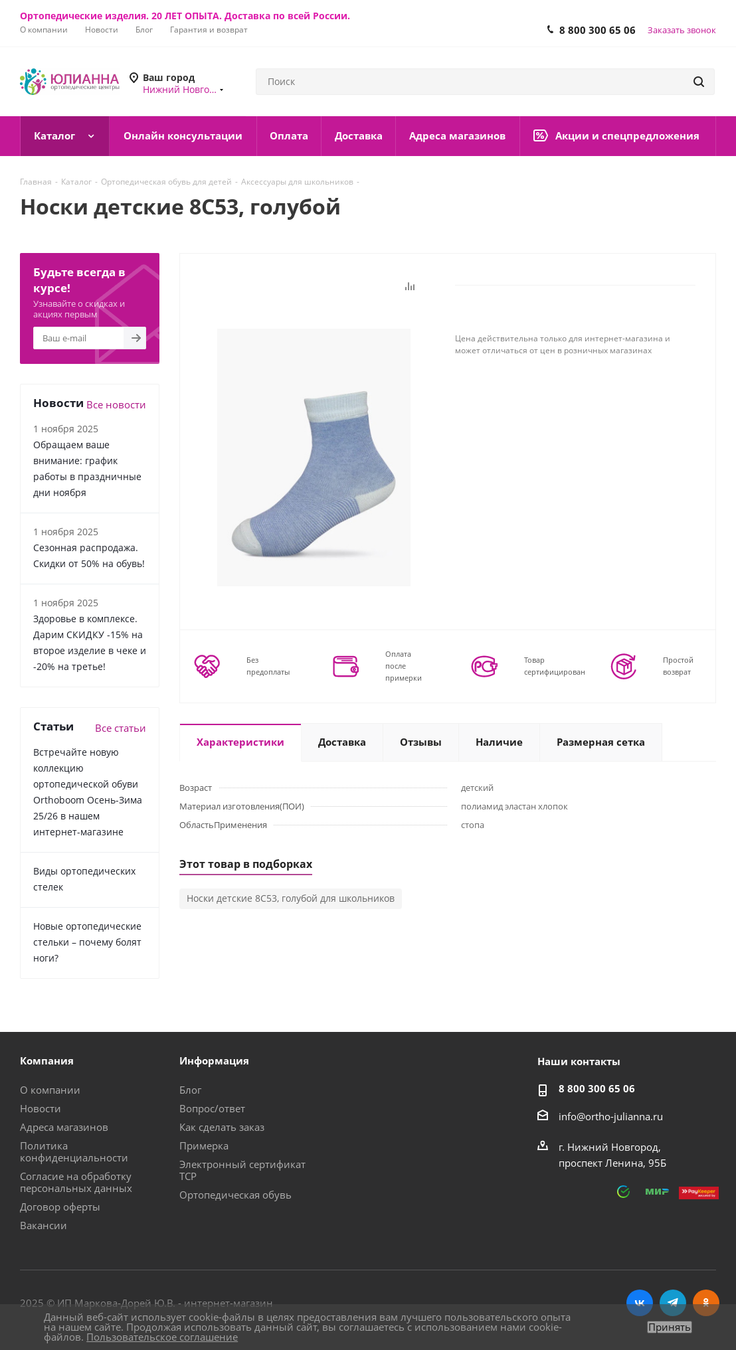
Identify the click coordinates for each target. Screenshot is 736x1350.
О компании (50, 1089)
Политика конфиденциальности (74, 1151)
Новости (40, 1108)
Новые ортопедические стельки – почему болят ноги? (87, 942)
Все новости (116, 404)
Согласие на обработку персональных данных (76, 1182)
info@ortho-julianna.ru (611, 1116)
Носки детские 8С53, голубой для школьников (291, 898)
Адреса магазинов (64, 1127)
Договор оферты (60, 1206)
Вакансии (43, 1225)
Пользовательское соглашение (162, 1336)
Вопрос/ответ (212, 1108)
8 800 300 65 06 (597, 30)
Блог (190, 1089)
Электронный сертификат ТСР (242, 1170)
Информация (214, 1060)
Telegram (673, 1303)
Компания (47, 1060)
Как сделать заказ (221, 1127)
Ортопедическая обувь (235, 1194)
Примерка (204, 1145)
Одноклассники (706, 1303)
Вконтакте (639, 1303)
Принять (669, 1327)
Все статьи (120, 727)
